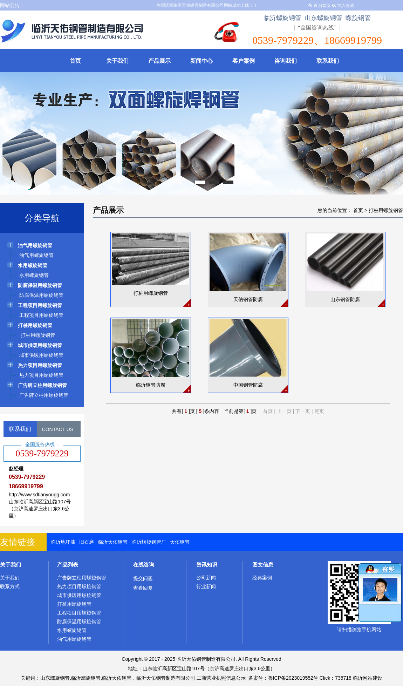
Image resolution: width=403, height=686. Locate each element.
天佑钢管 (180, 542)
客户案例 (243, 61)
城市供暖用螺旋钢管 (79, 595)
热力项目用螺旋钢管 (79, 586)
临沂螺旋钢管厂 (149, 542)
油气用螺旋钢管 (74, 639)
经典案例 (262, 577)
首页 (75, 61)
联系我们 (327, 61)
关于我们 (117, 61)
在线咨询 (143, 565)
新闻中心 (201, 61)
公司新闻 (206, 577)
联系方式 (10, 586)
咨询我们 (285, 61)
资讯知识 (206, 565)
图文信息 (262, 565)
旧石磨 (86, 542)
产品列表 (67, 565)
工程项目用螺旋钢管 (79, 613)
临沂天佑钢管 (113, 542)
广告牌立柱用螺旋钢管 (81, 577)
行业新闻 (206, 586)
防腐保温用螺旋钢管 (79, 621)
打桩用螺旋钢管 (386, 210)
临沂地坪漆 (63, 542)
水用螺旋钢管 (72, 630)
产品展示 (159, 61)
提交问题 (143, 578)
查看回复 (143, 588)
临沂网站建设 (367, 678)
